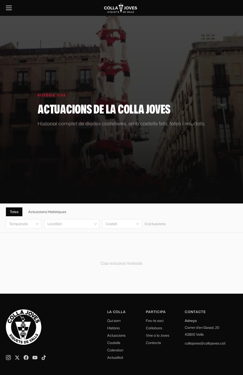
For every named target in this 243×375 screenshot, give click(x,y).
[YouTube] (34, 357)
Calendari (115, 350)
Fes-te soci (155, 320)
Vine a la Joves (157, 335)
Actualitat (115, 357)
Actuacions (116, 335)
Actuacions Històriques (47, 211)
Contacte (153, 342)
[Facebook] (26, 357)
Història (113, 328)
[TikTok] (43, 357)
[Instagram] (8, 357)
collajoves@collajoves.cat (205, 343)
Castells (113, 342)
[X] (17, 357)
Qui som (114, 320)
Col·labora (154, 328)
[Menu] (9, 8)
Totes (14, 211)
